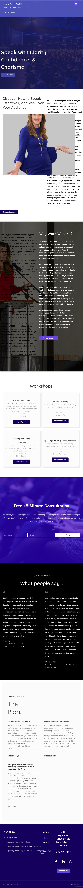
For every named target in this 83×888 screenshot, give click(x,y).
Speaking (45, 842)
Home (46, 838)
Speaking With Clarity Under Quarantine (60, 441)
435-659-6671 (10, 12)
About (46, 847)
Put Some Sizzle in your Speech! (19, 721)
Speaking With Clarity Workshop (19, 842)
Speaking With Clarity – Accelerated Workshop (24, 846)
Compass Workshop (60, 402)
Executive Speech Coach (12, 7)
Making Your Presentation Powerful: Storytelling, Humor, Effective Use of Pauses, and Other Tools (21, 767)
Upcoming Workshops (11, 838)
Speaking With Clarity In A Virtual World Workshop (25, 851)
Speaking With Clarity (21, 400)
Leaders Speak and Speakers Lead (56, 721)
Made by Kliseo (75, 884)
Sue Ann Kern (13, 3)
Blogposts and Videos (45, 852)
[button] (75, 4)
